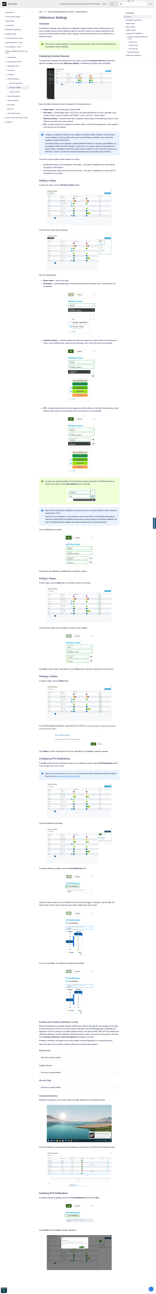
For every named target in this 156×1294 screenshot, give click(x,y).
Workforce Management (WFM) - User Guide (16, 52)
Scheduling (10, 74)
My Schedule (11, 105)
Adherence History (14, 92)
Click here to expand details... (51, 1057)
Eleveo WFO (12, 4)
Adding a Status (130, 23)
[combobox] (133, 4)
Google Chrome (133, 45)
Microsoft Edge (133, 49)
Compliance (8, 122)
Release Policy (9, 21)
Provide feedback (154, 523)
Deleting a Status (131, 30)
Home (104, 4)
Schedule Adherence (13, 79)
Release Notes (9, 12)
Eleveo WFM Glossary (13, 113)
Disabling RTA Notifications (133, 55)
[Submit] (121, 4)
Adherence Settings (15, 87)
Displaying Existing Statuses (134, 20)
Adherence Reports (13, 100)
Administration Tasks (13, 66)
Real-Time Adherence (15, 83)
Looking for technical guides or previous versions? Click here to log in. (80, 4)
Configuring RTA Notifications (134, 33)
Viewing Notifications (133, 52)
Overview (128, 17)
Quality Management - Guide (13, 42)
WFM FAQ (10, 109)
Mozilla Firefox (133, 42)
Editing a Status (130, 27)
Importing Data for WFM (14, 61)
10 (45, 11)
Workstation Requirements (13, 29)
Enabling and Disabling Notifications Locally (137, 37)
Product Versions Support (12, 16)
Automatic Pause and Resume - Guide (16, 117)
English (131, 1)
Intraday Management (13, 96)
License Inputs (9, 25)
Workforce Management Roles (69, 776)
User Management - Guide (13, 47)
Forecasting (10, 70)
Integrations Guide (10, 34)
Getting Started (11, 57)
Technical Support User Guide (14, 38)
